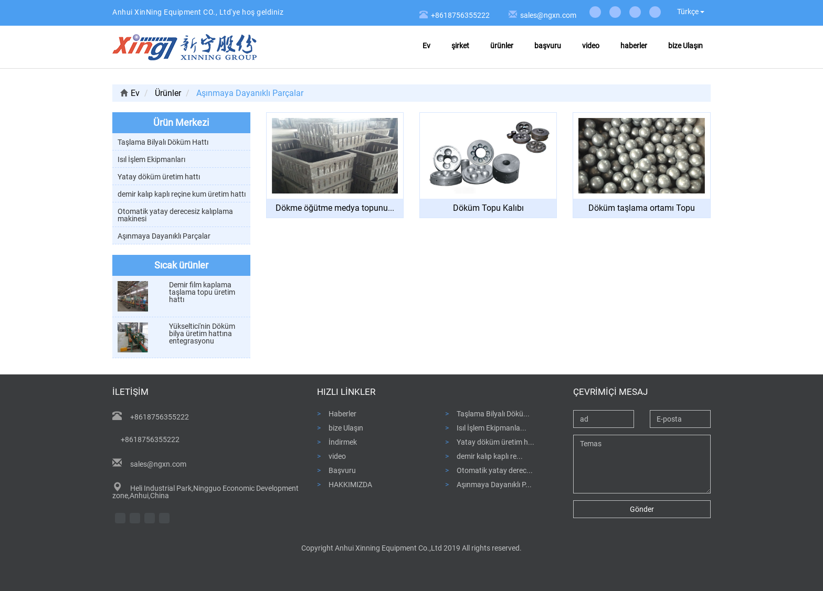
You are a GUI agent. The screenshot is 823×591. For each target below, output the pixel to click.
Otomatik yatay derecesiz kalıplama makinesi (175, 215)
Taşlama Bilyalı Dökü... (493, 413)
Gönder (642, 509)
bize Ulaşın (685, 45)
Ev (426, 45)
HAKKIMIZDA (350, 484)
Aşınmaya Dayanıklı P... (494, 484)
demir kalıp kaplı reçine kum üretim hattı (182, 194)
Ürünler (168, 93)
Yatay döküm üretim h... (495, 442)
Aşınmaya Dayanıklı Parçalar (164, 236)
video (590, 45)
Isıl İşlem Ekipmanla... (491, 428)
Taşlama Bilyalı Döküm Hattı (163, 142)
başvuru (547, 45)
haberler (633, 45)
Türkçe (690, 11)
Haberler (342, 413)
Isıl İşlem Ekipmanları (151, 159)
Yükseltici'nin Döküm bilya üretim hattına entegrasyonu (202, 334)
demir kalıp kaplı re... (490, 456)
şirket (460, 45)
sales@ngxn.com (547, 15)
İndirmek (343, 442)
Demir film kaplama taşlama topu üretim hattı (202, 292)
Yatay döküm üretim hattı (159, 176)
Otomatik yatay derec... (495, 470)
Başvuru (342, 470)
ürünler (501, 45)
